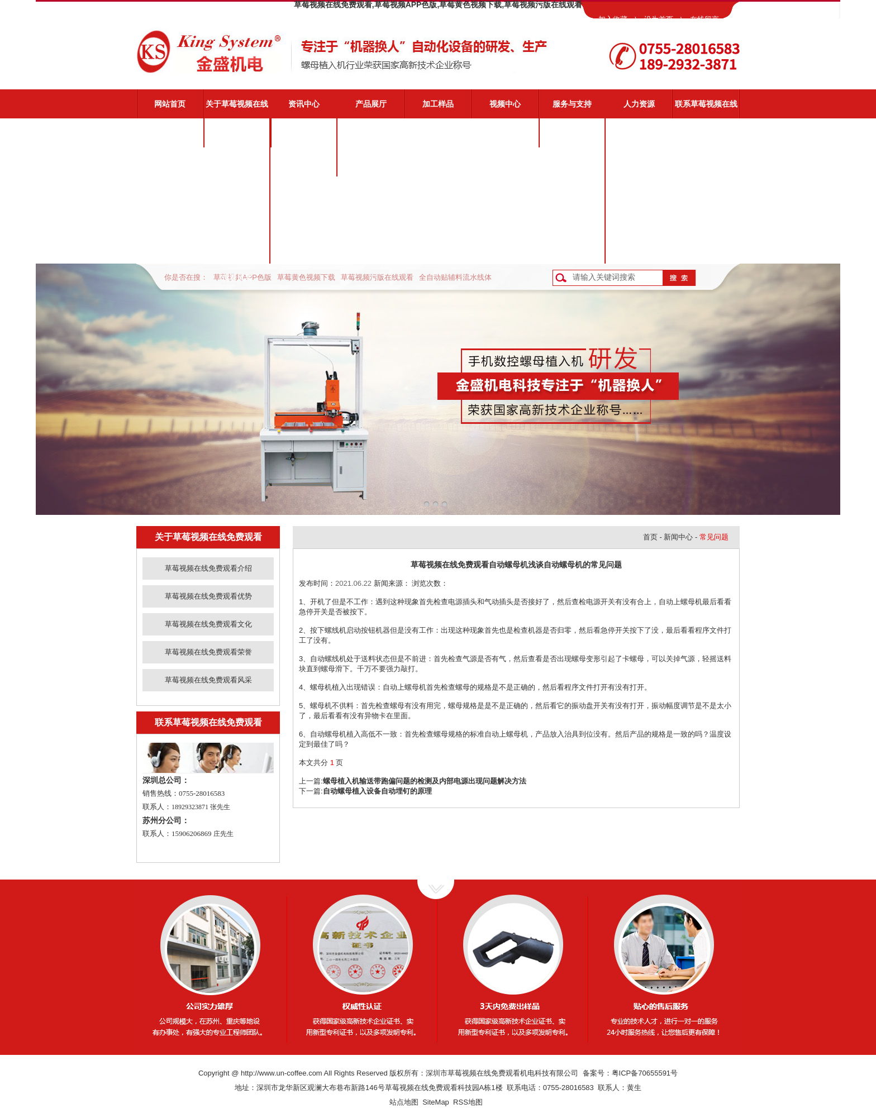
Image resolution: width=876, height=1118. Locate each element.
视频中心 (505, 103)
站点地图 (403, 1102)
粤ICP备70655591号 (645, 1073)
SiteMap (435, 1102)
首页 (650, 537)
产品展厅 (371, 103)
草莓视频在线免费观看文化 (237, 196)
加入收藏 (612, 19)
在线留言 (704, 19)
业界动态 (304, 161)
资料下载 (572, 220)
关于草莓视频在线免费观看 (237, 108)
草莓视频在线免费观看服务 (572, 137)
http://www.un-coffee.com (281, 1073)
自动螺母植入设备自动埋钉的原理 (377, 791)
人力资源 (639, 103)
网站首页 (169, 103)
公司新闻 (304, 132)
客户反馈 (572, 249)
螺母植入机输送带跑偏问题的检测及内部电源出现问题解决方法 (424, 781)
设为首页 (658, 19)
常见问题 (572, 191)
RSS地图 (468, 1102)
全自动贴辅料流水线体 (455, 277)
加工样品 (438, 103)
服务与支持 (572, 103)
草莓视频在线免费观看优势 (237, 166)
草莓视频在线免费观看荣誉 (237, 225)
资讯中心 (304, 103)
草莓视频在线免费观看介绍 (237, 137)
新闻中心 (678, 537)
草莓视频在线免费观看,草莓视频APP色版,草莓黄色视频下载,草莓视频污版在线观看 (438, 4)
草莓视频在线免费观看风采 (237, 254)
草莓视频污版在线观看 (377, 277)
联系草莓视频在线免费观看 (706, 108)
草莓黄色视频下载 (306, 277)
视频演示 (572, 161)
